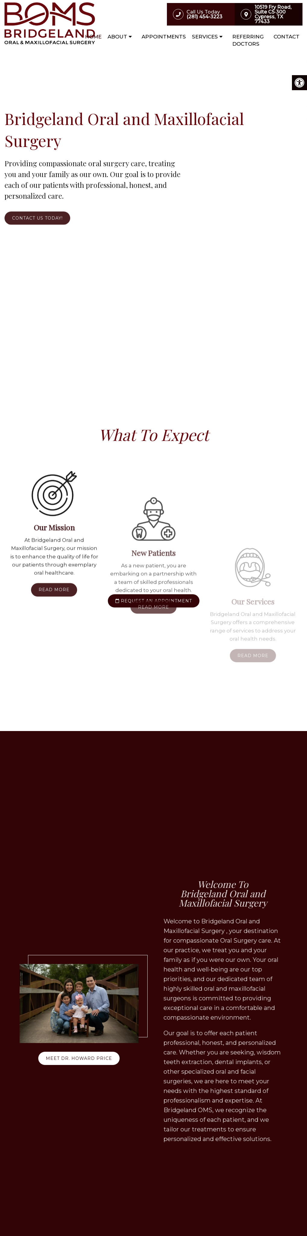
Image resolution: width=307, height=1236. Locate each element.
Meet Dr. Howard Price (79, 1058)
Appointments (164, 37)
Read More (54, 692)
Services (205, 37)
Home (93, 37)
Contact (286, 37)
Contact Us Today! (37, 228)
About (117, 37)
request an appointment (153, 601)
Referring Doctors (248, 40)
